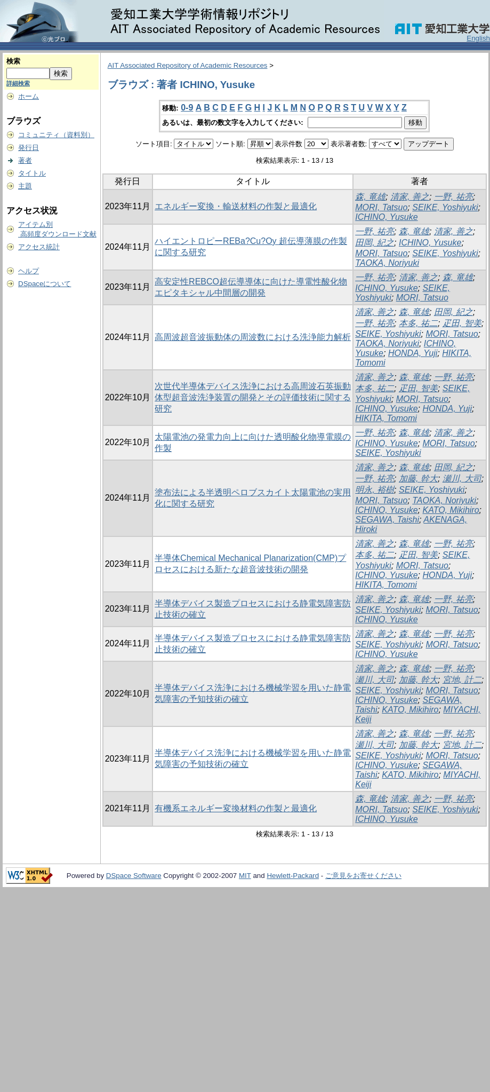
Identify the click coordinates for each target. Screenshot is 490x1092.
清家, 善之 (409, 196)
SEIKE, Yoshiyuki (445, 207)
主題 (25, 186)
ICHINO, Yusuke (386, 216)
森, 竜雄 (370, 196)
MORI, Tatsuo (381, 207)
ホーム (28, 96)
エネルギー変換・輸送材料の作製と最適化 (236, 206)
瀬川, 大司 (462, 478)
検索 (13, 61)
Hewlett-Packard (293, 876)
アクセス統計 (39, 247)
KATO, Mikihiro (450, 510)
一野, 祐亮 (453, 196)
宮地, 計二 (462, 679)
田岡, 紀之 (374, 242)
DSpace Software (134, 876)
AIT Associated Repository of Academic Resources (188, 65)
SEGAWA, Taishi (387, 519)
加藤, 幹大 (418, 478)
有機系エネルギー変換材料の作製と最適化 (236, 808)
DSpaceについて (44, 284)
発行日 (28, 148)
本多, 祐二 (418, 323)
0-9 (187, 107)
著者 (25, 160)
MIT (245, 876)
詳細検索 (18, 83)
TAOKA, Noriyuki (387, 262)
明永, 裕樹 (374, 489)
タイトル (32, 173)
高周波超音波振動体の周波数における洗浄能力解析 (253, 337)
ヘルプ (28, 271)
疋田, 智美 (462, 323)
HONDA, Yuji (412, 353)
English (478, 38)
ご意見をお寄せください (363, 876)
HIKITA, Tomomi (386, 418)
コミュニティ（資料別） (56, 135)
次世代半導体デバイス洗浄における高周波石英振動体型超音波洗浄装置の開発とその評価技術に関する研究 (253, 397)
